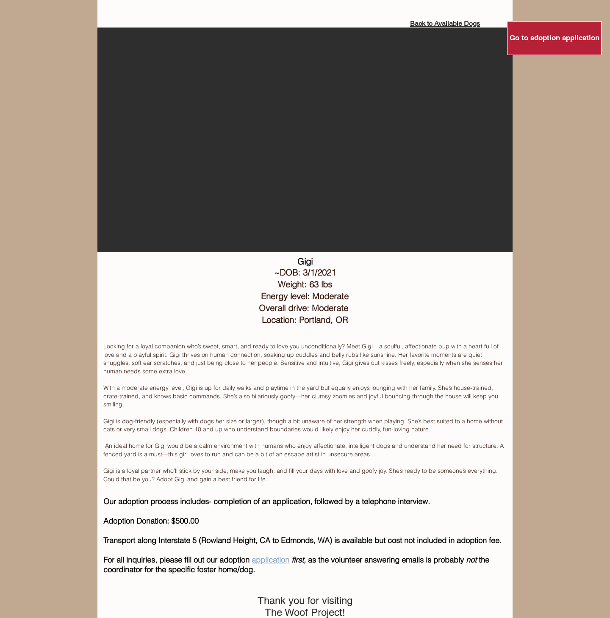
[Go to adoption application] (554, 38)
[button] (305, 140)
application (270, 560)
